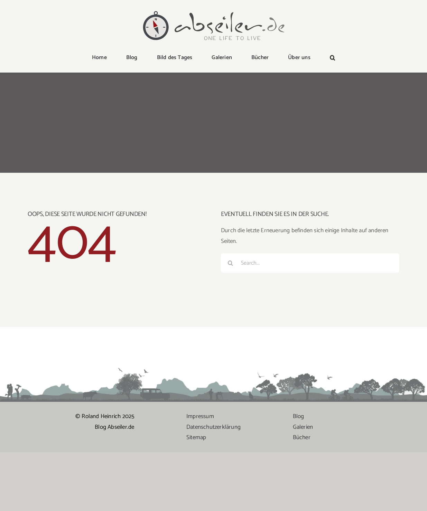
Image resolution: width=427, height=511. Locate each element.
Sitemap (196, 437)
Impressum (200, 416)
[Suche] (230, 263)
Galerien (303, 427)
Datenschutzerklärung (213, 427)
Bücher (301, 437)
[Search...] (310, 263)
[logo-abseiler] (213, 11)
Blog (298, 416)
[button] (332, 58)
